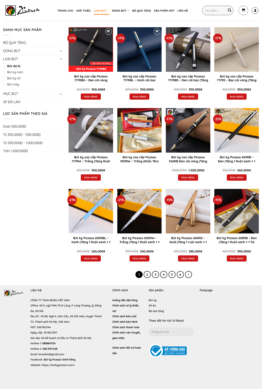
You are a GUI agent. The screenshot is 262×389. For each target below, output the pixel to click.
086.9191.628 (50, 348)
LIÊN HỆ (182, 10)
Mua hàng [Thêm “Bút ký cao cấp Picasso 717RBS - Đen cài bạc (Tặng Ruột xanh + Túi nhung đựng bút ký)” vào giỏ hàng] (188, 96)
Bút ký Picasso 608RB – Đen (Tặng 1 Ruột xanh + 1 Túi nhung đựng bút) (236, 242)
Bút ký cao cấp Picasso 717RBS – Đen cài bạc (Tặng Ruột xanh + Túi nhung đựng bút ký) (188, 82)
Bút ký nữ (13, 78)
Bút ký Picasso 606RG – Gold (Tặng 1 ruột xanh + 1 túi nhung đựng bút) (188, 242)
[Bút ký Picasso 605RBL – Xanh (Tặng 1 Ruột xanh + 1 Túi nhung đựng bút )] (91, 211)
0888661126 (48, 343)
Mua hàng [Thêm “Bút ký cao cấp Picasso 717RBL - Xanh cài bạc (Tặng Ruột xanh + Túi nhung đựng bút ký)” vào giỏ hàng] (139, 96)
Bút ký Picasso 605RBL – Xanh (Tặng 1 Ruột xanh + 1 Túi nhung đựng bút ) (90, 242)
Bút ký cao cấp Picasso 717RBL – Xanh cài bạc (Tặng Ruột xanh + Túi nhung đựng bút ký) (139, 82)
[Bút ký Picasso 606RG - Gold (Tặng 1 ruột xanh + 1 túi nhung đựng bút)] (188, 211)
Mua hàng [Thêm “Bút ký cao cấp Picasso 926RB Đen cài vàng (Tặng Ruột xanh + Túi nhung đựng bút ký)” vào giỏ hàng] (188, 177)
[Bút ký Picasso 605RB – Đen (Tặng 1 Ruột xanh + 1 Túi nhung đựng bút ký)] (236, 130)
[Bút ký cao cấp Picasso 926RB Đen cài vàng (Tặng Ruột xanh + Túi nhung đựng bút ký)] (188, 130)
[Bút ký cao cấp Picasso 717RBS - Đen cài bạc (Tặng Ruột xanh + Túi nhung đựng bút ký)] (188, 49)
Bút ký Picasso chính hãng (60, 359)
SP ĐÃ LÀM (11, 102)
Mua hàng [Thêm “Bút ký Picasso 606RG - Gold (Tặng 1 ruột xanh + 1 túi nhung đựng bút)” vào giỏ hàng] (188, 258)
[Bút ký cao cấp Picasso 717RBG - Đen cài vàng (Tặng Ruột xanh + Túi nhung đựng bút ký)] (91, 49)
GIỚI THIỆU (83, 10)
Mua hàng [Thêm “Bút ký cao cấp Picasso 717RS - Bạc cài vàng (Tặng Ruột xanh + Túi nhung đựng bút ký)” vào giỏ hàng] (236, 96)
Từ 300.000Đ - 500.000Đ (22, 135)
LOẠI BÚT (101, 10)
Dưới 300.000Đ (14, 126)
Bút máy (13, 84)
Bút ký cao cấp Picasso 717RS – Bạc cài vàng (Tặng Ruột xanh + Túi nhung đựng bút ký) (237, 82)
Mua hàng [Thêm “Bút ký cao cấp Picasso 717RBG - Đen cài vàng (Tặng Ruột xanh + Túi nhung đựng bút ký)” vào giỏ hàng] (90, 96)
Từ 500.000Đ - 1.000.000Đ (23, 143)
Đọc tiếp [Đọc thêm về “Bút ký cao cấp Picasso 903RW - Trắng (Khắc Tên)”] (139, 169)
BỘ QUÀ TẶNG (141, 10)
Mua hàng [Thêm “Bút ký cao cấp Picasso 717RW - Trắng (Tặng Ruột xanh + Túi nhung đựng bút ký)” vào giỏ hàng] (90, 177)
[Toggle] (60, 50)
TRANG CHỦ (65, 10)
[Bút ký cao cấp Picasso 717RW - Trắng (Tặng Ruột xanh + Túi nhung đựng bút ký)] (91, 130)
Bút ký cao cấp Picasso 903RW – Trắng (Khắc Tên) (139, 159)
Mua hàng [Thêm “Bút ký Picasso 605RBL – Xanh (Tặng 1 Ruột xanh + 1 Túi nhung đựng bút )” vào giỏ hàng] (90, 258)
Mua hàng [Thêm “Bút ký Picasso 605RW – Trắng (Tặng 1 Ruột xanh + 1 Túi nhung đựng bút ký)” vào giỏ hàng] (139, 258)
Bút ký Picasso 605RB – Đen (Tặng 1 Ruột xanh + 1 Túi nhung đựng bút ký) (236, 161)
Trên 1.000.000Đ (15, 151)
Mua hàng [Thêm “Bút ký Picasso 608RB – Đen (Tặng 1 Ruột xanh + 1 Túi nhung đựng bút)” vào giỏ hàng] (236, 258)
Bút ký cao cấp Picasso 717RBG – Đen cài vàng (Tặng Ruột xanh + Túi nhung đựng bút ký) (91, 82)
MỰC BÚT (10, 94)
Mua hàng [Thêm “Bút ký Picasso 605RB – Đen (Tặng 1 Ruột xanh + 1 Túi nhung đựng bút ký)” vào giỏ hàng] (236, 177)
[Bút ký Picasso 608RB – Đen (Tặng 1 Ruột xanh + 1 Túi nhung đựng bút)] (236, 211)
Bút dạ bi (13, 66)
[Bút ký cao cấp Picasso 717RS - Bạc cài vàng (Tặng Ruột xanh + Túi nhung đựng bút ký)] (236, 49)
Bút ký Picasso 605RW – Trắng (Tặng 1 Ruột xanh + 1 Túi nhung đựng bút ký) (139, 242)
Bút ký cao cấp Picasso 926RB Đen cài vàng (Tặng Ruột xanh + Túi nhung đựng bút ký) (188, 163)
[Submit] (229, 10)
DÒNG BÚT (120, 10)
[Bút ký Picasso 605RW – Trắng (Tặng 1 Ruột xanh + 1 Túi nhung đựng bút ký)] (139, 211)
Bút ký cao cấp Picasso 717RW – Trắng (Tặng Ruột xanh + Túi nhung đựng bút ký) (91, 163)
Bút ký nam (15, 72)
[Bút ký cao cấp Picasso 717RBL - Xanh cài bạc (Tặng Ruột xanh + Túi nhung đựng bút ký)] (139, 49)
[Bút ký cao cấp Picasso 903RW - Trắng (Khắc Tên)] (139, 130)
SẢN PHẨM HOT (164, 10)
